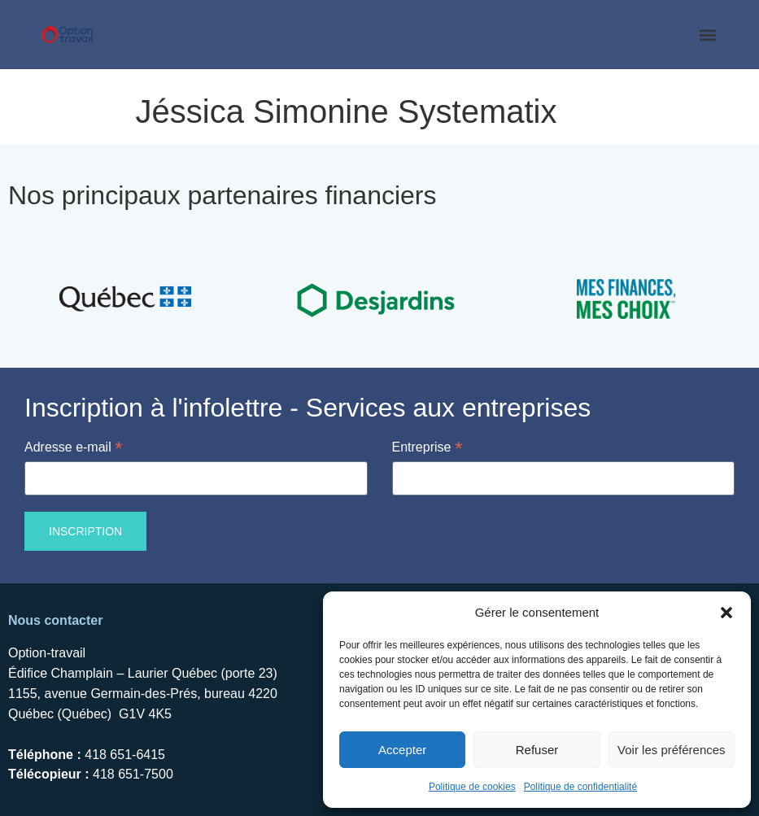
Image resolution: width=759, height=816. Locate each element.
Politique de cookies (472, 786)
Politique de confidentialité (580, 786)
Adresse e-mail (73, 446)
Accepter (402, 750)
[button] (726, 612)
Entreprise (427, 446)
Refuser (537, 750)
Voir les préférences (671, 750)
